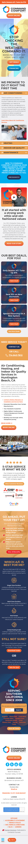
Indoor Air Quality (14, 148)
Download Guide (14, 650)
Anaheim (5, 716)
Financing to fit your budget (14, 793)
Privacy (21, 811)
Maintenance (11, 153)
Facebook (7, 764)
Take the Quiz (14, 667)
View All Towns (14, 728)
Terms (23, 811)
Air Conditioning (13, 93)
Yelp (12, 764)
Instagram (20, 764)
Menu (2, 841)
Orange (15, 722)
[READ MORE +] (6, 423)
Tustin (14, 724)
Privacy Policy (9, 810)
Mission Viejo (6, 722)
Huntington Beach (11, 720)
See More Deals (14, 331)
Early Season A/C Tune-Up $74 (14, 2)
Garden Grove (19, 718)
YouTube (16, 764)
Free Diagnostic (14, 177)
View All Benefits (14, 552)
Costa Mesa (22, 716)
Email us (14, 789)
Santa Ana (22, 722)
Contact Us (14, 347)
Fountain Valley (9, 718)
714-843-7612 (9, 840)
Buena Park (13, 716)
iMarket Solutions (10, 830)
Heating (8, 143)
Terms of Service (15, 810)
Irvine (21, 720)
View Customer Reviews (14, 484)
